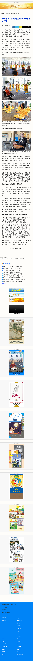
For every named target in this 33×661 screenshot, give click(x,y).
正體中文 (4, 617)
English (19, 628)
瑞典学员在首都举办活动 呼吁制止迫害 (13, 276)
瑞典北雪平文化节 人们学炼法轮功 (12, 268)
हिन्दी (3, 641)
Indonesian (4, 646)
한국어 (3, 654)
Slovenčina (20, 644)
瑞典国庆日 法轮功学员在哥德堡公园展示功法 (15, 279)
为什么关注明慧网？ (7, 612)
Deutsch (19, 625)
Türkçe (18, 651)
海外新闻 (16, 13)
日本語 (3, 651)
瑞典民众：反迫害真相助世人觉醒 (11, 272)
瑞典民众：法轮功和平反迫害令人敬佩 (12, 266)
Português (19, 638)
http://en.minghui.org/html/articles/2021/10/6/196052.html (13, 258)
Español (19, 631)
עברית (3, 638)
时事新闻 (9, 13)
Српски (19, 646)
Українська (20, 654)
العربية (18, 617)
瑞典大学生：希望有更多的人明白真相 (12, 281)
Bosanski (19, 620)
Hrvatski (4, 644)
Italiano (3, 649)
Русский (19, 641)
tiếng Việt (19, 657)
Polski (3, 657)
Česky (18, 623)
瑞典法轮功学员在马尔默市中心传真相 (12, 274)
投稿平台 (4, 610)
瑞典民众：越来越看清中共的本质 (11, 270)
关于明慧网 (4, 607)
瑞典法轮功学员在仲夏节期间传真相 (12, 278)
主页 (2, 13)
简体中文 (4, 620)
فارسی (18, 633)
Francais (19, 636)
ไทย (18, 649)
